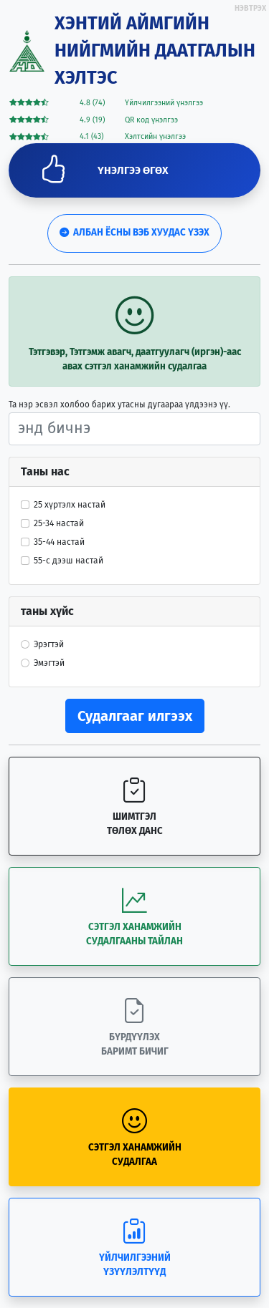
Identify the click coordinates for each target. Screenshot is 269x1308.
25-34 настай (59, 523)
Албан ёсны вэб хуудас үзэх (134, 232)
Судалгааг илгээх (134, 716)
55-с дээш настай (68, 561)
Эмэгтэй (49, 663)
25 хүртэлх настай (69, 505)
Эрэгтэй (49, 644)
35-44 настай (59, 542)
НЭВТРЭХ (250, 8)
